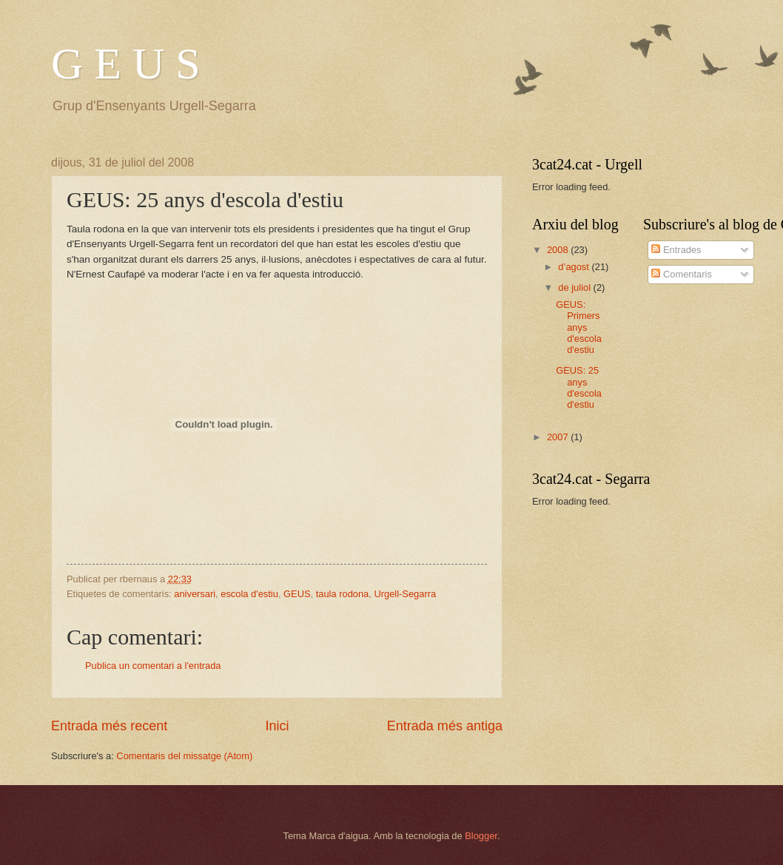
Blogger (481, 835)
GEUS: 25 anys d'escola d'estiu (579, 387)
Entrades (676, 249)
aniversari (194, 593)
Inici (277, 725)
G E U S (126, 63)
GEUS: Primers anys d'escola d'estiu (579, 327)
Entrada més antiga (445, 725)
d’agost (574, 266)
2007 (559, 436)
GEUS (297, 593)
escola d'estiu (249, 593)
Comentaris (681, 274)
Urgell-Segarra (405, 593)
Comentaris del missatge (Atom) (184, 755)
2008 (559, 249)
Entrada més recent (109, 725)
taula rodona (342, 593)
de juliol (575, 287)
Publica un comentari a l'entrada (153, 665)
